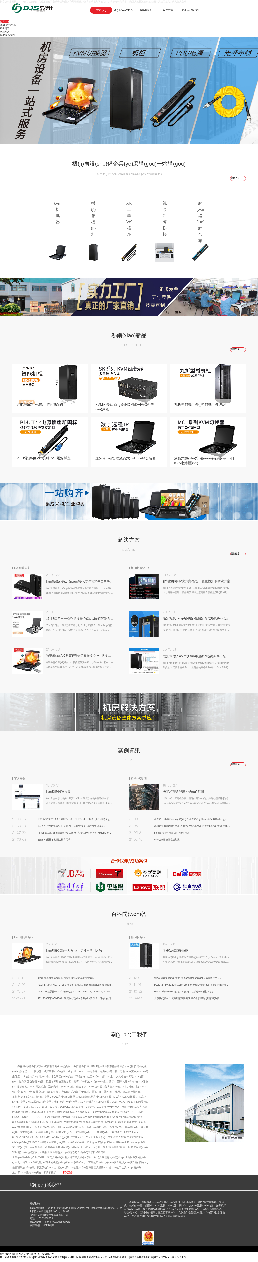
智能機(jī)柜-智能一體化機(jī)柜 (41, 408)
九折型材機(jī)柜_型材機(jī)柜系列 (201, 408)
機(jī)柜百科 (138, 940)
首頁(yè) (101, 10)
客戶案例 (19, 781)
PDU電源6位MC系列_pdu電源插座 (44, 463)
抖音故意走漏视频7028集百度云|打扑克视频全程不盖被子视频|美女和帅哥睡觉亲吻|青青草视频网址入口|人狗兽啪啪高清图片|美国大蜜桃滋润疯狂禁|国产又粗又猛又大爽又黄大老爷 (93, 1260)
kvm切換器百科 (23, 940)
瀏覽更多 (235, 349)
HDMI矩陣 (48, 1228)
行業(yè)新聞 (139, 781)
